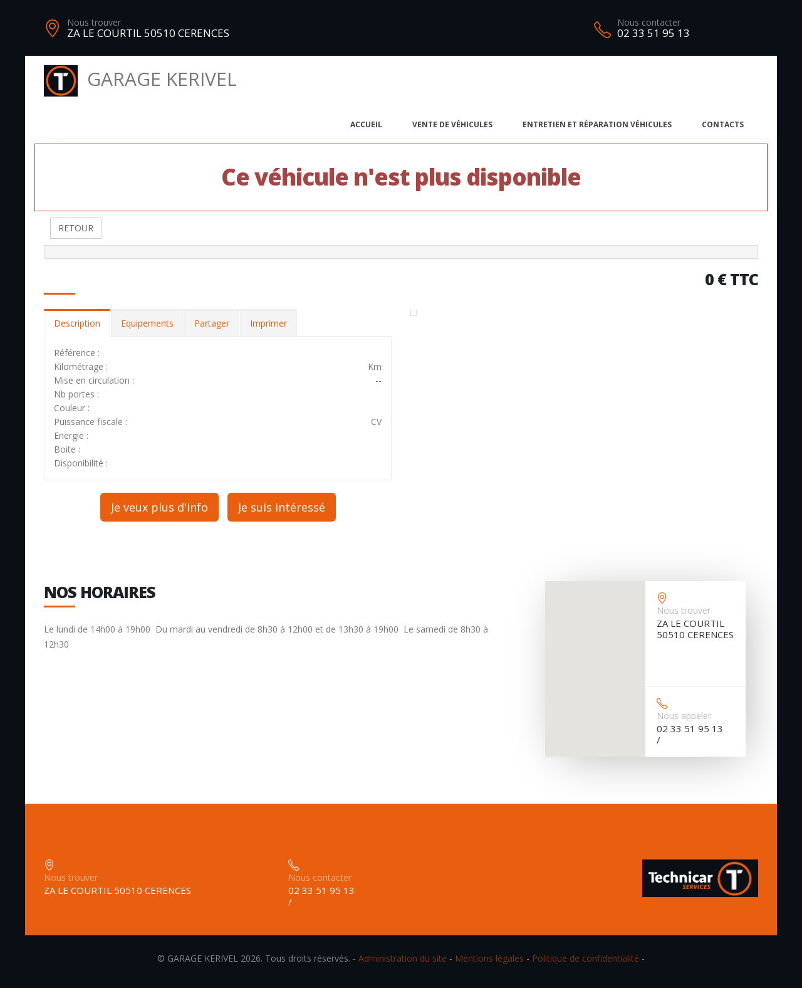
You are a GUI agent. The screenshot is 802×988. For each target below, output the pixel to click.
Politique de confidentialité (585, 958)
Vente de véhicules (452, 124)
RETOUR (75, 228)
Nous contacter (648, 22)
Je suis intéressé (281, 507)
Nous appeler (684, 716)
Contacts (723, 124)
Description (77, 323)
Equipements (147, 323)
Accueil (366, 124)
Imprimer (268, 323)
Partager (211, 323)
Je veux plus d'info (159, 507)
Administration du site (402, 958)
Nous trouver (94, 22)
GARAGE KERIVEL (140, 79)
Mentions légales (489, 958)
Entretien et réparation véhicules (597, 124)
